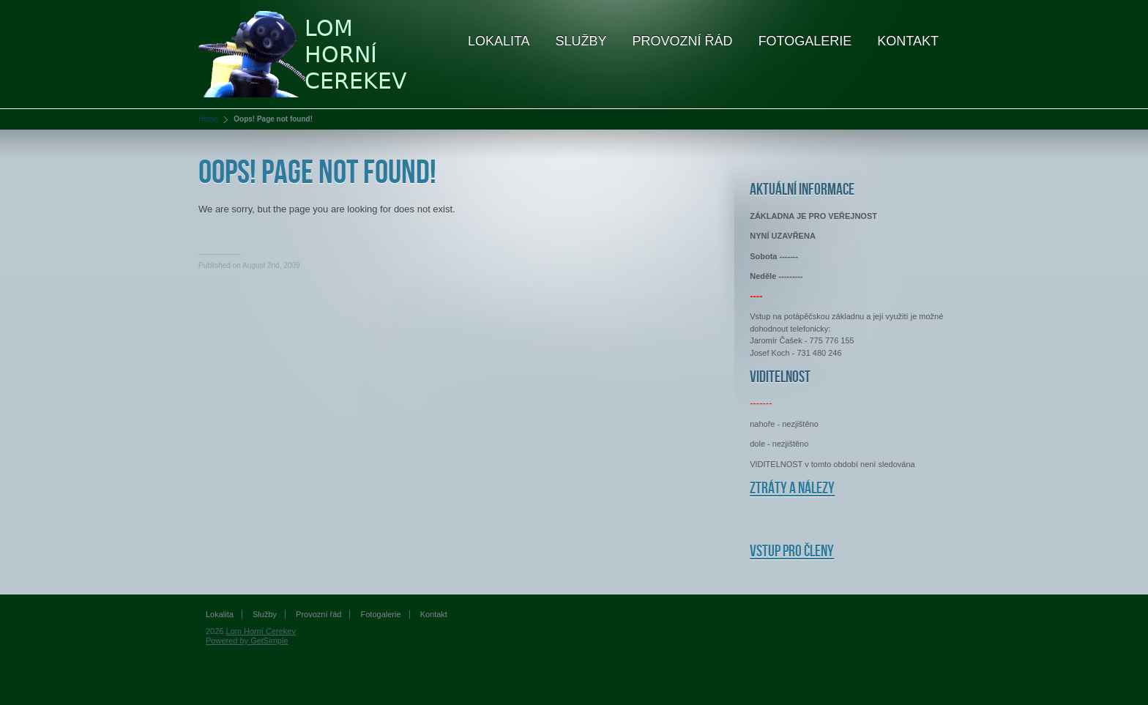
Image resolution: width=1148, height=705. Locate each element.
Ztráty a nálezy (792, 489)
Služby (581, 41)
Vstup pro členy (792, 552)
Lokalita (499, 41)
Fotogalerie (805, 41)
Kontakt (908, 41)
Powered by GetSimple (247, 640)
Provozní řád (683, 41)
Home (208, 119)
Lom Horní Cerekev (261, 631)
